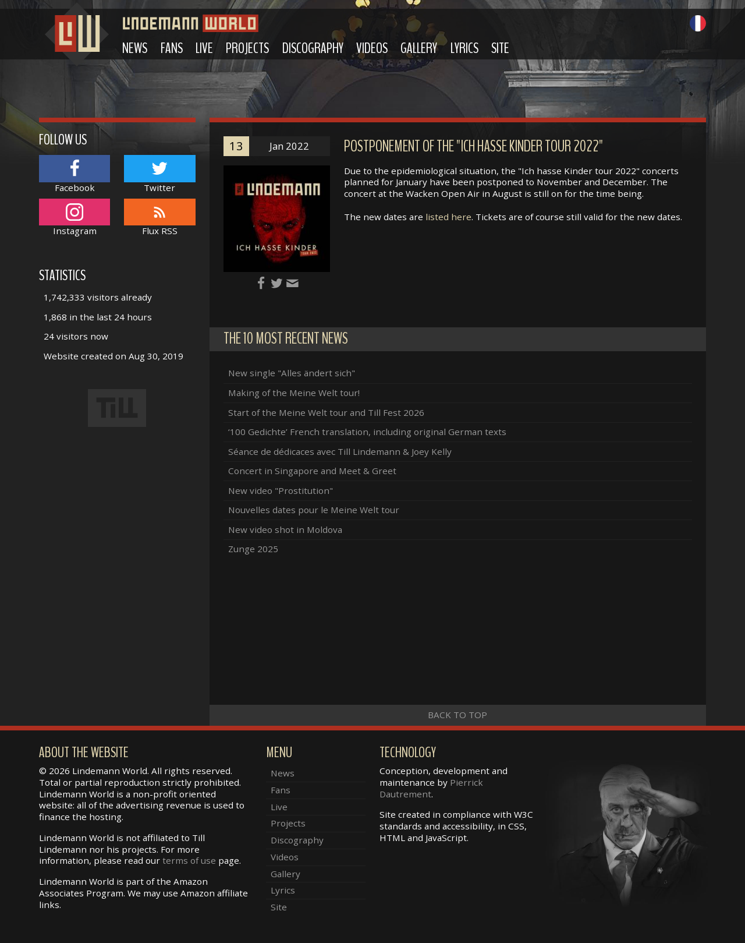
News (134, 48)
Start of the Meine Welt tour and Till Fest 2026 (326, 412)
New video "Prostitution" (280, 490)
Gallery (418, 48)
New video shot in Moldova (285, 529)
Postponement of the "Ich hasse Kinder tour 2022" (473, 146)
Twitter (159, 174)
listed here (448, 216)
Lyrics (464, 48)
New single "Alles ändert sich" (291, 373)
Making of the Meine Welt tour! (294, 392)
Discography (312, 48)
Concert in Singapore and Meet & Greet (312, 470)
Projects (247, 48)
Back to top (457, 715)
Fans (172, 48)
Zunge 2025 (253, 549)
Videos (372, 48)
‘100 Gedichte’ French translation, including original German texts (367, 431)
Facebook (74, 174)
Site (500, 48)
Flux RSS (159, 217)
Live (204, 48)
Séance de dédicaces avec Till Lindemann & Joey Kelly (340, 451)
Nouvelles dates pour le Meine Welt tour (313, 509)
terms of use (189, 860)
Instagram (74, 217)
